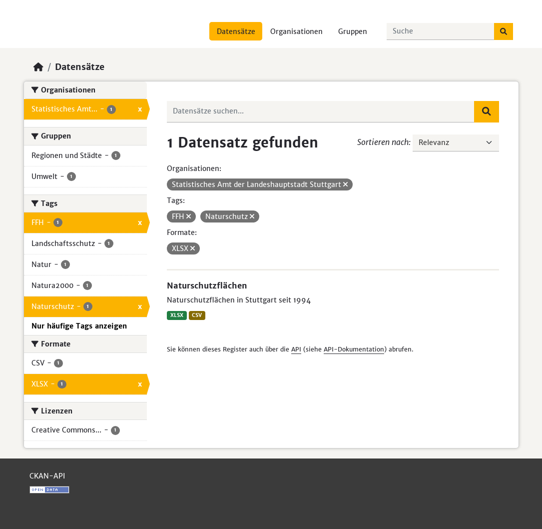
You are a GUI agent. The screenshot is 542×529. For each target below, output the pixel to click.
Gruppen (352, 31)
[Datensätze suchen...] (441, 31)
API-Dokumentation (354, 349)
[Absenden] (503, 31)
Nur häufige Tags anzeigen (79, 326)
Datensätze (236, 31)
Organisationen (296, 31)
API (296, 349)
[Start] (38, 67)
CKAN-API (47, 476)
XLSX (176, 315)
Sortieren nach (383, 142)
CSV (197, 315)
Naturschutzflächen (207, 285)
